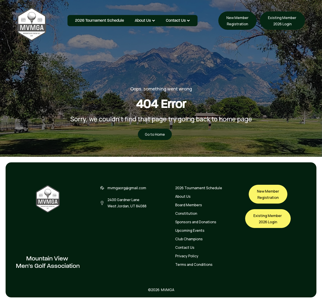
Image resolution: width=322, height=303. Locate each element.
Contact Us (178, 20)
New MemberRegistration (237, 20)
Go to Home (155, 134)
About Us (145, 20)
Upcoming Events (189, 230)
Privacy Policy (186, 256)
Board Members (188, 204)
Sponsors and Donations (195, 221)
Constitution (186, 213)
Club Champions (189, 238)
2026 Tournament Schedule (99, 20)
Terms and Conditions (194, 264)
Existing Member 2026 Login (282, 20)
